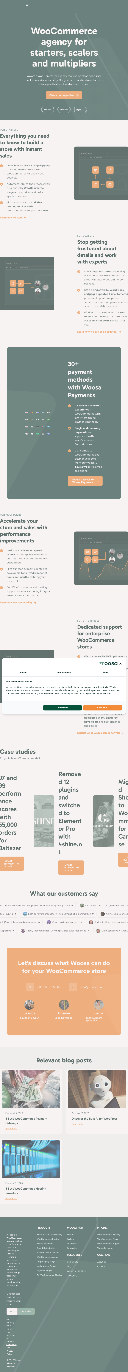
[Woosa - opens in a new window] (108, 664)
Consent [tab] (23, 672)
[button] (120, 663)
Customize (62, 707)
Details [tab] (105, 672)
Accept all (102, 707)
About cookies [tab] (64, 672)
